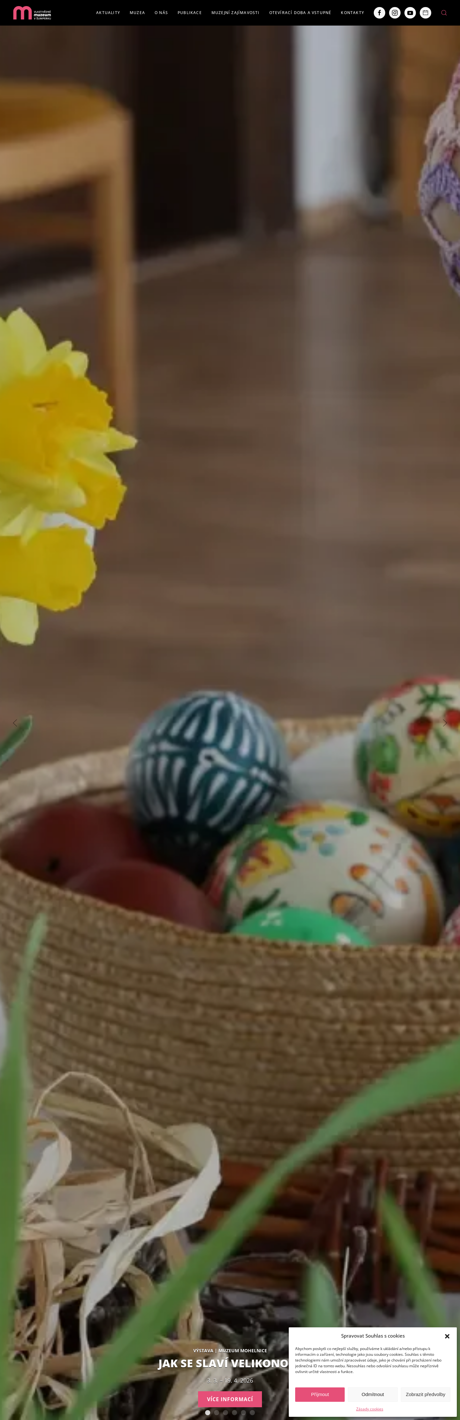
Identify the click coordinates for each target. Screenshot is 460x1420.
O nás (161, 12)
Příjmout (320, 1394)
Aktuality (108, 12)
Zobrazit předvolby (425, 1394)
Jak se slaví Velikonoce (207, 1412)
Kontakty (352, 12)
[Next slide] (445, 723)
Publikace (190, 12)
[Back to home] (32, 13)
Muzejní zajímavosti (235, 12)
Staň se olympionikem (225, 1412)
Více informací (230, 1399)
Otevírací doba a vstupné (300, 12)
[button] (447, 1335)
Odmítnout (373, 1394)
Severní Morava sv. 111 (243, 1412)
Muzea (137, 12)
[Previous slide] (15, 723)
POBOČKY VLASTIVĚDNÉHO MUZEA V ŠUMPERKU (252, 1412)
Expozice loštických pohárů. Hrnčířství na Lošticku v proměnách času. (234, 1412)
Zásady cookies (369, 1409)
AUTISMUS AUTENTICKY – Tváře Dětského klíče (216, 1412)
